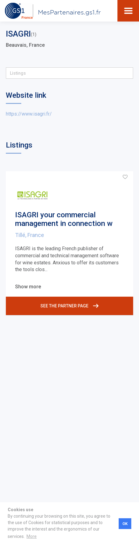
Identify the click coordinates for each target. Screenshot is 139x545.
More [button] (32, 536)
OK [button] (125, 523)
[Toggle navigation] (128, 11)
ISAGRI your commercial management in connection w (63, 219)
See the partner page (69, 306)
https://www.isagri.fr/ (29, 114)
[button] (69, 73)
